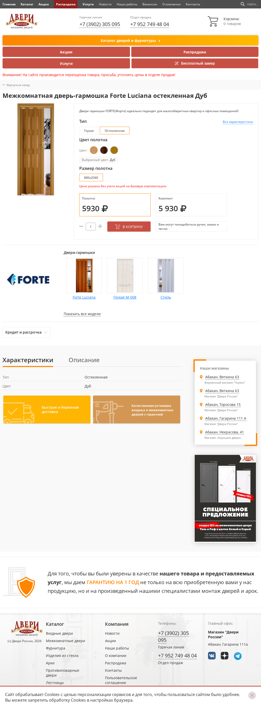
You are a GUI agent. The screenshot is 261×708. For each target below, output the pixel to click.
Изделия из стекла (62, 655)
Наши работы (127, 4)
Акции (43, 4)
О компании (171, 4)
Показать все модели (82, 313)
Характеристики (28, 360)
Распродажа (65, 4)
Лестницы (55, 682)
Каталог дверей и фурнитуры (130, 40)
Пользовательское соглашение (121, 680)
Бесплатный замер (195, 63)
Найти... (249, 4)
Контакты (193, 4)
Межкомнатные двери (65, 640)
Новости (105, 4)
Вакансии (149, 4)
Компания (116, 624)
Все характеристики (238, 122)
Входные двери (59, 633)
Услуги (88, 4)
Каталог (27, 4)
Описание (84, 360)
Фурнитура (55, 648)
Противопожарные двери (62, 673)
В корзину (129, 226)
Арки (50, 662)
